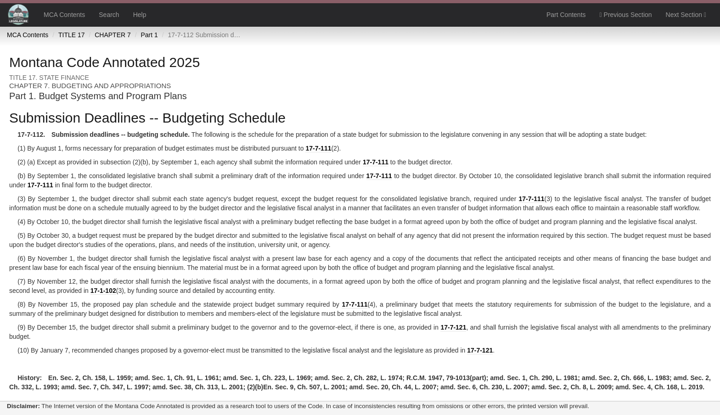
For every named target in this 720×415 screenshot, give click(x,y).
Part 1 (149, 35)
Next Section (686, 14)
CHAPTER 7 (113, 35)
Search (109, 14)
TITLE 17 (71, 35)
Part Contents (566, 14)
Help (139, 14)
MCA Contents (64, 14)
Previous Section (626, 14)
